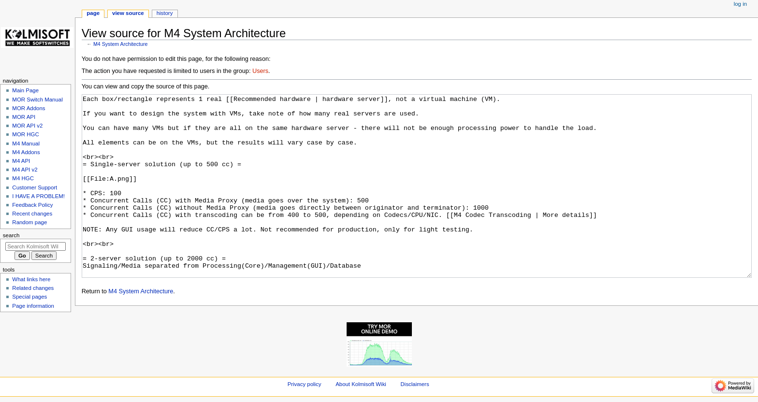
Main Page (25, 90)
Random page (29, 222)
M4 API (21, 161)
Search (11, 235)
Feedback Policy (32, 205)
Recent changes (32, 213)
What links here (31, 279)
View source (128, 13)
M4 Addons (26, 152)
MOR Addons (28, 108)
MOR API (23, 117)
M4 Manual (26, 143)
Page (93, 13)
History (165, 13)
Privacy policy (304, 384)
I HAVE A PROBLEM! (38, 196)
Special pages (29, 297)
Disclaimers (415, 384)
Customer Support (34, 187)
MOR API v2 (27, 126)
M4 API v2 (24, 169)
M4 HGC (23, 178)
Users (260, 71)
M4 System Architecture (120, 44)
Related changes (33, 288)
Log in (740, 4)
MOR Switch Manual (37, 99)
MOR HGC (25, 134)
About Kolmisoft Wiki (360, 384)
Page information (33, 306)
